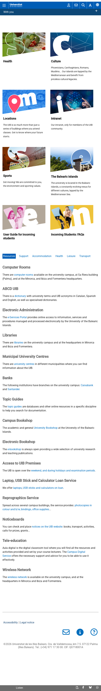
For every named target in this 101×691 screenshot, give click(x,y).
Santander (13, 389)
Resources (9, 256)
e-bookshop (14, 449)
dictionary (20, 296)
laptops (17, 487)
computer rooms (23, 274)
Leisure (71, 256)
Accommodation (41, 256)
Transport (84, 256)
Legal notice (27, 622)
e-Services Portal (17, 317)
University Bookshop (46, 427)
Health (59, 256)
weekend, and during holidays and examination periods (63, 470)
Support (23, 256)
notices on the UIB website (47, 526)
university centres (24, 364)
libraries (18, 342)
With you (8, 12)
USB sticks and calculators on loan (43, 487)
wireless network (17, 577)
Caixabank (87, 385)
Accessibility (10, 622)
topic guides (15, 406)
